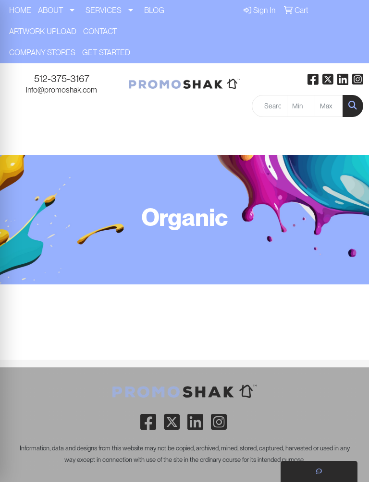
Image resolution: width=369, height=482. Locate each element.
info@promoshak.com (61, 89)
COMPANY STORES (42, 52)
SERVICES (104, 10)
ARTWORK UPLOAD (42, 31)
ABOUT (50, 10)
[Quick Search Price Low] (301, 106)
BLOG (154, 10)
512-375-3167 (61, 78)
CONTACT (100, 31)
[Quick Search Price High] (329, 106)
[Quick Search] (269, 106)
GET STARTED (106, 52)
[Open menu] (349, 141)
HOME (20, 10)
